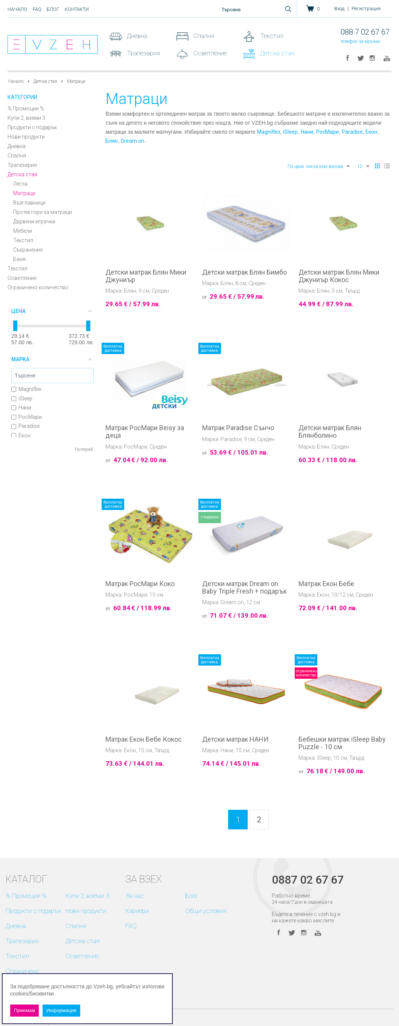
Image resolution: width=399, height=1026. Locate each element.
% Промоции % (26, 108)
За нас (134, 895)
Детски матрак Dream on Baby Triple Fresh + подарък (244, 587)
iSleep (21, 398)
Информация (61, 1010)
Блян (111, 141)
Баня (19, 259)
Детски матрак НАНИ (235, 739)
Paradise (25, 426)
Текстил (271, 36)
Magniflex (26, 389)
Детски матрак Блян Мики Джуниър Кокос (338, 276)
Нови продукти (26, 137)
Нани (21, 408)
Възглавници (29, 203)
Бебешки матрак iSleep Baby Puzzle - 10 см (342, 743)
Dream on (132, 141)
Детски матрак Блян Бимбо (244, 272)
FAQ (37, 9)
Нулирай (84, 449)
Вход (339, 8)
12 (363, 166)
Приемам (24, 1010)
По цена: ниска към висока (319, 166)
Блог (53, 9)
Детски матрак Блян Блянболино (329, 431)
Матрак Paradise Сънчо (238, 428)
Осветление (209, 53)
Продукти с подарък (32, 127)
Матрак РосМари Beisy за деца (144, 431)
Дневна (136, 36)
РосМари (26, 417)
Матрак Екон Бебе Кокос (143, 739)
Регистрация (366, 8)
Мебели (22, 231)
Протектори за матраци (42, 212)
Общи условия (205, 911)
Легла (20, 184)
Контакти (77, 9)
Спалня (203, 36)
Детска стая (276, 53)
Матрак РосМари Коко (140, 584)
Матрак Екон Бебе (326, 584)
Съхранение (28, 250)
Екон (20, 435)
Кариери (137, 911)
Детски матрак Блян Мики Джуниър (145, 276)
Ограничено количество (38, 287)
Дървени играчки (34, 221)
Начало (17, 9)
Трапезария (142, 53)
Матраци (24, 193)
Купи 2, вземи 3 (26, 118)
